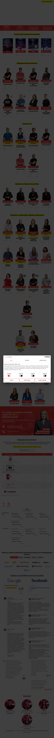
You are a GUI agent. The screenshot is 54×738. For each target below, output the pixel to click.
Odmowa (11, 380)
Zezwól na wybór (27, 380)
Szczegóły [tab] (27, 360)
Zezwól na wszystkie (42, 380)
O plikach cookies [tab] (42, 360)
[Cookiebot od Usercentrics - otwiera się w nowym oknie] (45, 357)
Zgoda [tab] (11, 360)
